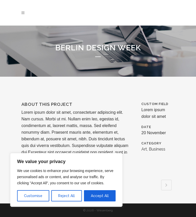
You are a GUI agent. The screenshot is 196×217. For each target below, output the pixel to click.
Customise (33, 196)
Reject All (66, 196)
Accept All (100, 196)
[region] (66, 180)
